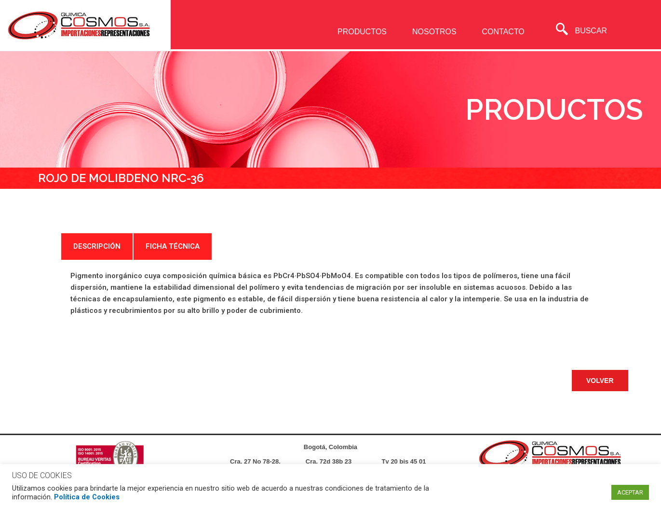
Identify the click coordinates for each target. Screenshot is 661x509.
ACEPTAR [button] (630, 492)
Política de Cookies (87, 497)
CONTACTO (503, 32)
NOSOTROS (434, 32)
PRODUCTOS (362, 32)
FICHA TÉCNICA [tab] (173, 246)
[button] (600, 380)
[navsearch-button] (562, 30)
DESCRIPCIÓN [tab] (97, 246)
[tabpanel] (331, 293)
